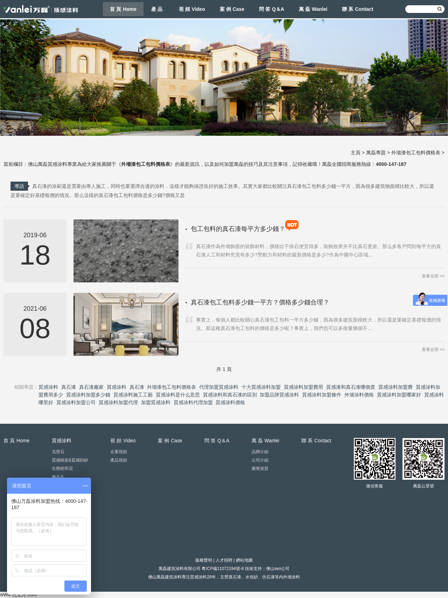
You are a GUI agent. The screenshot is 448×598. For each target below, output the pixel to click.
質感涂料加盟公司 (76, 402)
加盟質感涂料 (155, 402)
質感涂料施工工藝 (133, 395)
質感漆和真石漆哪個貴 (350, 387)
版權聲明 (203, 560)
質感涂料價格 (230, 402)
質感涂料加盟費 (395, 387)
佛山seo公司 (277, 568)
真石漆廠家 (91, 387)
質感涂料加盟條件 (321, 395)
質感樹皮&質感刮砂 (70, 460)
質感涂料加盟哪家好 (399, 395)
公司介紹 (260, 460)
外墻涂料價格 (359, 395)
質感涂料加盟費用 (303, 387)
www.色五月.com (18, 594)
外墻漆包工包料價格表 (415, 152)
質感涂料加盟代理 (118, 402)
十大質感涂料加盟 (261, 387)
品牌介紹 (260, 451)
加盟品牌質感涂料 (279, 395)
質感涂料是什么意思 (178, 395)
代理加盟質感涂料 (218, 387)
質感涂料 (48, 387)
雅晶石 (58, 476)
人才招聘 (224, 560)
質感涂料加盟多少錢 (88, 395)
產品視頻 (118, 460)
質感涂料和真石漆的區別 (230, 395)
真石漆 (68, 387)
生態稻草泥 (62, 468)
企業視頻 (118, 451)
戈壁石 (58, 451)
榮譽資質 (260, 468)
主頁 (355, 152)
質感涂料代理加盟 (193, 402)
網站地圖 (244, 560)
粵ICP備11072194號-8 (223, 568)
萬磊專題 (376, 152)
